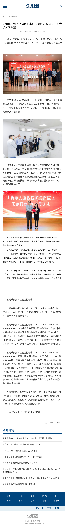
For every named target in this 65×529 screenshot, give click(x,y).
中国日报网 (6, 16)
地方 (32, 501)
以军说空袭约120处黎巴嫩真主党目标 (19, 484)
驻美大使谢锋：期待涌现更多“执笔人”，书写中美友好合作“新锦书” (31, 478)
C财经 (44, 496)
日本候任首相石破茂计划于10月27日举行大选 (22, 457)
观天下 (56, 501)
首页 (9, 496)
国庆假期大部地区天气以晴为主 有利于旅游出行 (23, 444)
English (39, 508)
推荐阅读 (8, 430)
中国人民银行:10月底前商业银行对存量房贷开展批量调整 (27, 438)
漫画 (44, 501)
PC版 (57, 508)
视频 (9, 501)
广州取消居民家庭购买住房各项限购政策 (20, 451)
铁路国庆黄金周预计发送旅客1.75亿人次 (20, 463)
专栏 (20, 501)
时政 (20, 496)
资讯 (32, 496)
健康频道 (14, 16)
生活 (56, 496)
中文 (49, 508)
